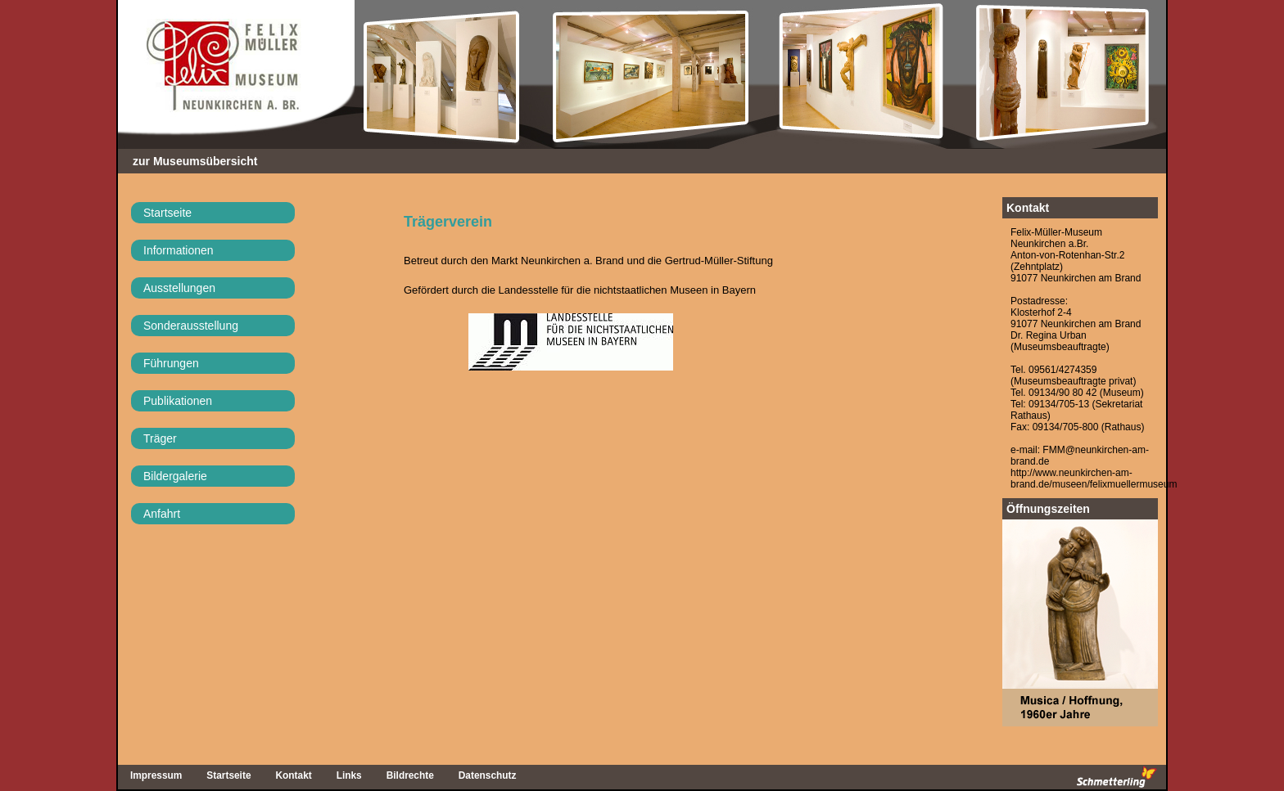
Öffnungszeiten (1048, 508)
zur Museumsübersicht (195, 161)
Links (349, 775)
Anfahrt (161, 513)
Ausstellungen (179, 287)
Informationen (178, 250)
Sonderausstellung (190, 325)
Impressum (156, 775)
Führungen (171, 363)
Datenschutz (488, 775)
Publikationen (177, 400)
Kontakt (1027, 207)
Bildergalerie (175, 476)
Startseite (167, 212)
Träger (160, 438)
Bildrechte (410, 775)
